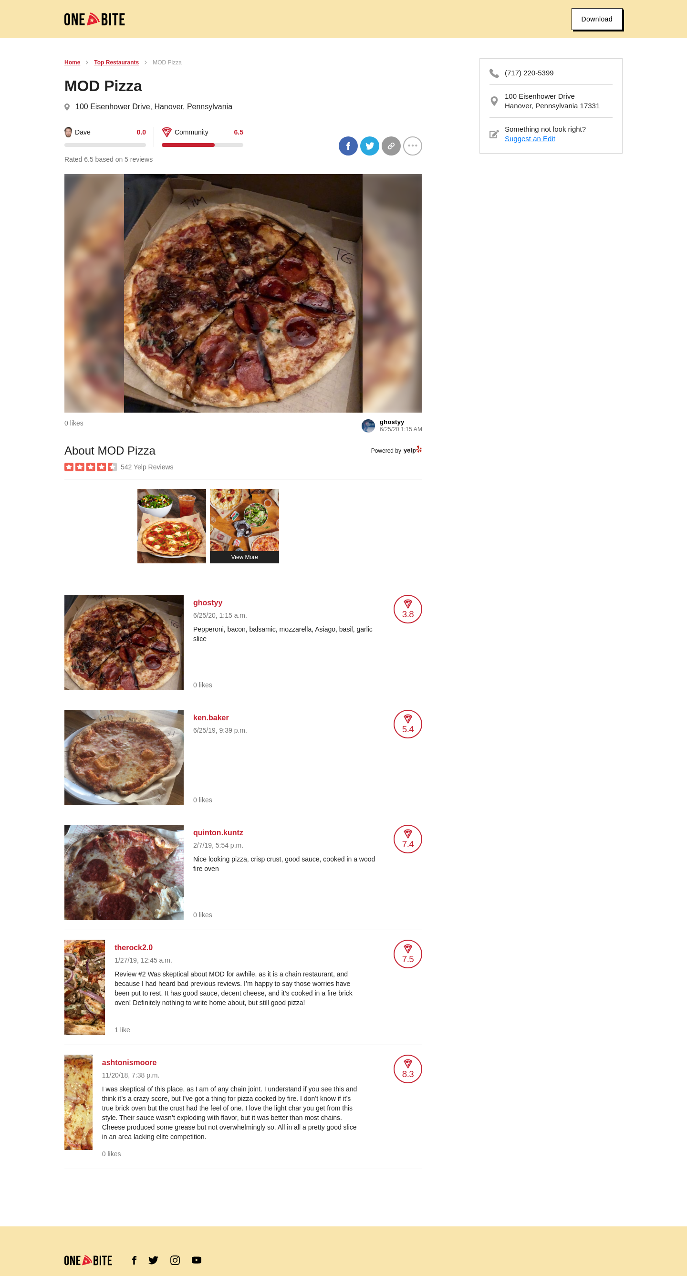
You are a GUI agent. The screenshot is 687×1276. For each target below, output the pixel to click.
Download (597, 19)
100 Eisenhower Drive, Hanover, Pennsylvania (153, 107)
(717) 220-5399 (529, 73)
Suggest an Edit (530, 139)
